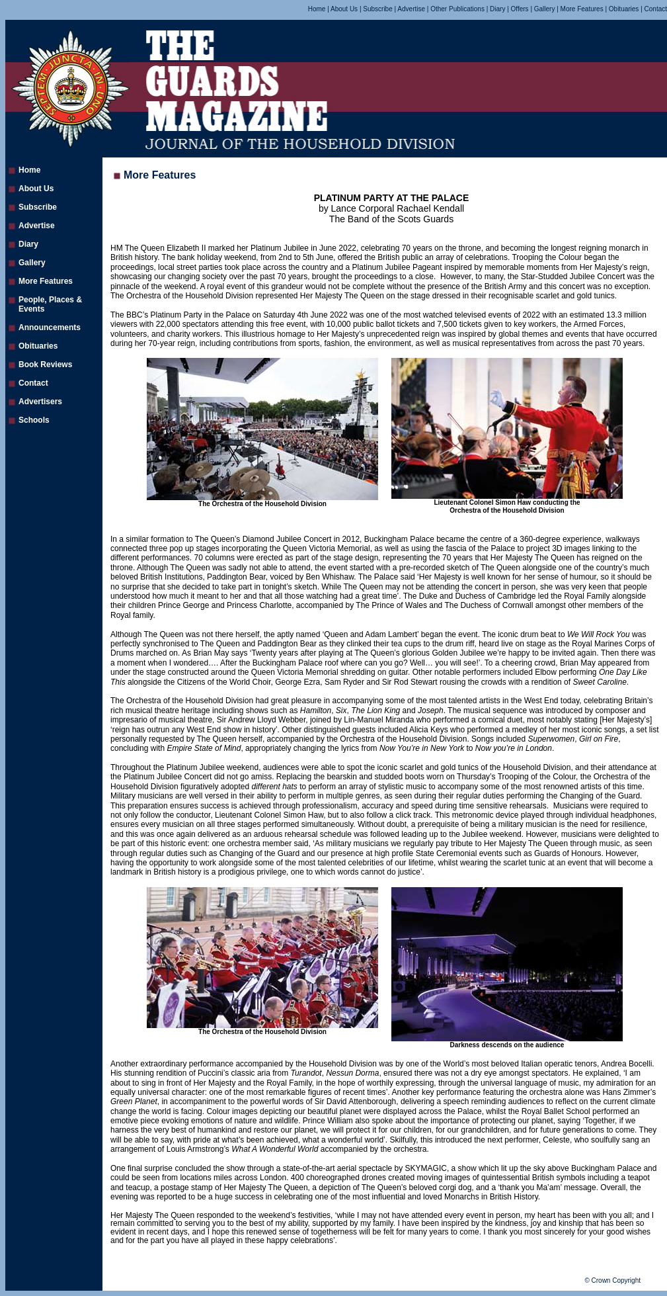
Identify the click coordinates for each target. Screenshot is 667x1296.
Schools (34, 420)
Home (317, 9)
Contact (656, 9)
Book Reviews (45, 364)
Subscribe (377, 9)
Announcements (50, 327)
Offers (520, 9)
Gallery (544, 9)
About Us (344, 9)
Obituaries (624, 9)
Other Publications (457, 9)
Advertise (411, 9)
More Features (582, 9)
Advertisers (40, 401)
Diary (497, 9)
